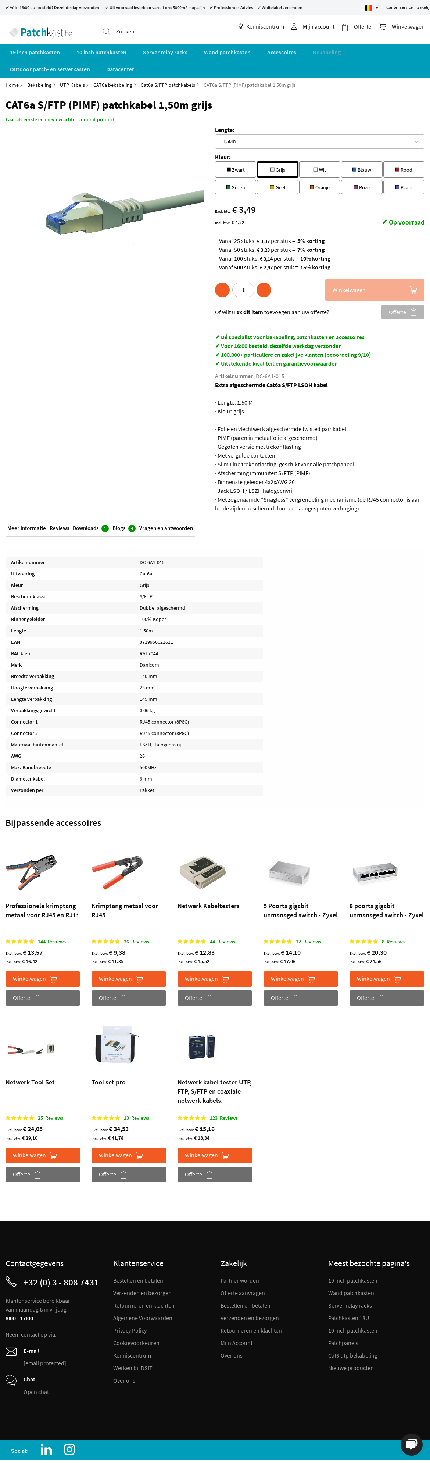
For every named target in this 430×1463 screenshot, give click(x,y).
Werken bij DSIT (133, 1346)
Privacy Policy (130, 1309)
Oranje (320, 165)
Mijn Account (236, 1321)
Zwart (235, 147)
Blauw (361, 147)
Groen (235, 165)
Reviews (59, 507)
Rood (403, 147)
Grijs (277, 147)
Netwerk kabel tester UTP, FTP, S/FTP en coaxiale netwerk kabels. (215, 1070)
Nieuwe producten (351, 1346)
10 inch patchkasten (352, 1309)
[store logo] (37, 27)
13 (136, 1096)
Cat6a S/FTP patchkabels (168, 63)
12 (308, 920)
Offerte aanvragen (243, 1271)
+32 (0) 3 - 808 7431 (61, 1261)
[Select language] (371, 8)
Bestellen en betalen (138, 1259)
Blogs (124, 508)
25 (50, 1096)
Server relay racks (350, 1284)
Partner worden (240, 1259)
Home (12, 63)
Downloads (91, 508)
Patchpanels (343, 1321)
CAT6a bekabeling (112, 63)
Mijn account (325, 26)
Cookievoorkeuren (136, 1321)
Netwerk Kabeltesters (209, 884)
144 (52, 920)
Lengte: (224, 108)
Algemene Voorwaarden (142, 1296)
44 (222, 920)
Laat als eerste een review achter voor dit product (60, 98)
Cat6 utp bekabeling (352, 1334)
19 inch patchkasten (352, 1259)
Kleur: (223, 135)
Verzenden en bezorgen (142, 1271)
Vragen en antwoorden (166, 507)
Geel (278, 165)
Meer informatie (26, 507)
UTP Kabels (72, 63)
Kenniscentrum (267, 26)
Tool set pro (109, 1061)
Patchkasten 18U (348, 1296)
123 (224, 1096)
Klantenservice (399, 7)
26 (136, 920)
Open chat (36, 1370)
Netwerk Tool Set (30, 1061)
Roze (362, 165)
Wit (319, 147)
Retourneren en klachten (144, 1284)
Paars (403, 165)
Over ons (124, 1359)
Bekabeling (39, 63)
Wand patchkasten (351, 1271)
